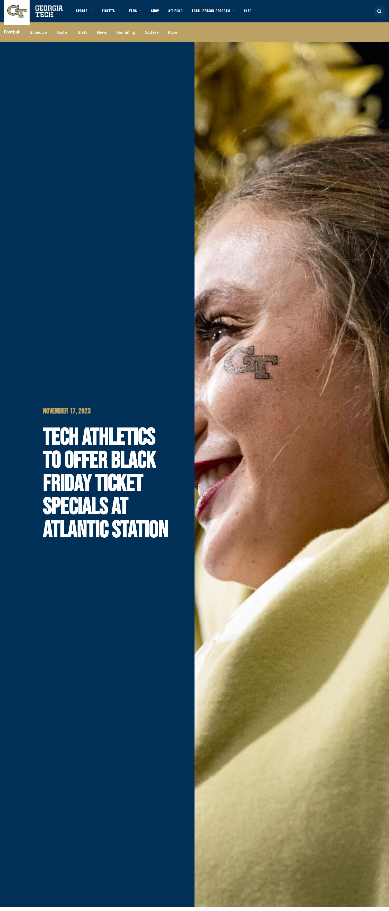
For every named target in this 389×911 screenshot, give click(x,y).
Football (12, 36)
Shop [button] (165, 13)
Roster (62, 36)
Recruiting (125, 36)
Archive (151, 36)
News (102, 36)
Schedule (38, 36)
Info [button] (270, 13)
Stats (82, 36)
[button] (379, 13)
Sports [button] (83, 13)
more (172, 36)
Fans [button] (140, 13)
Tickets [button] (112, 13)
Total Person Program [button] (228, 13)
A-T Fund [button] (187, 13)
